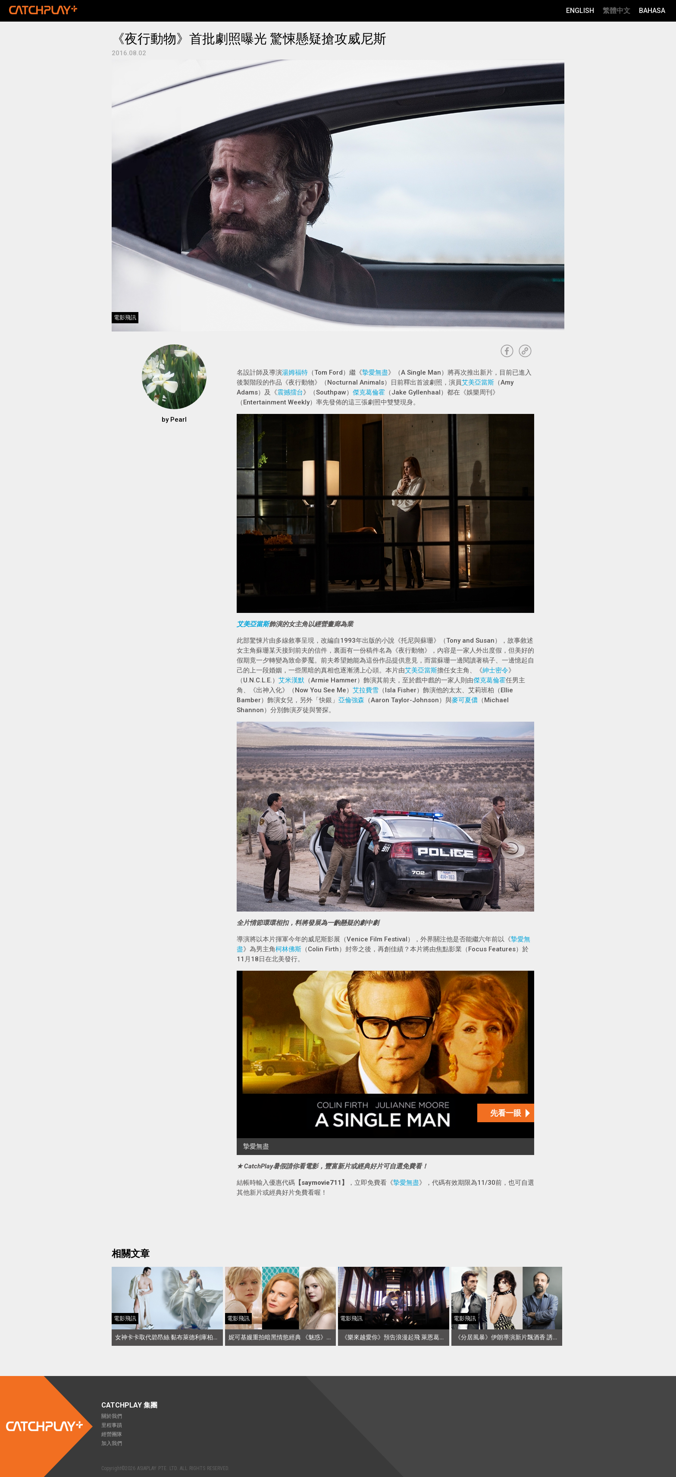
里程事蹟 (111, 1425)
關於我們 (111, 1416)
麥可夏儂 (465, 700)
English (580, 10)
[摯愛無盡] (385, 1063)
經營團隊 (111, 1434)
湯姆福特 (295, 372)
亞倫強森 (351, 700)
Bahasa (652, 10)
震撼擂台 (290, 392)
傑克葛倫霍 (369, 392)
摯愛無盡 (375, 372)
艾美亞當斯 (478, 382)
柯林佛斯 (288, 949)
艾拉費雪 (366, 690)
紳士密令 (495, 670)
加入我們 (111, 1443)
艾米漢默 (291, 680)
